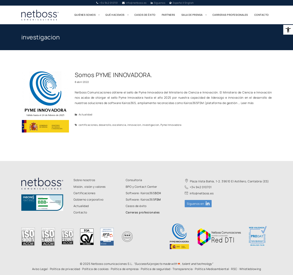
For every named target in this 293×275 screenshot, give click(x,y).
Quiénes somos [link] (88, 15)
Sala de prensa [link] (195, 15)
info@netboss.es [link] (136, 3)
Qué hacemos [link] (118, 15)
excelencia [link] (119, 125)
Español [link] (178, 3)
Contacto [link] (261, 15)
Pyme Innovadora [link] (171, 125)
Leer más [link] (247, 103)
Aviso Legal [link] (40, 269)
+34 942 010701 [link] (108, 3)
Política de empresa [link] (125, 269)
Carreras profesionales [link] (230, 15)
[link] (288, 30)
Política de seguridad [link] (155, 269)
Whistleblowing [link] (250, 269)
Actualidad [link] (85, 114)
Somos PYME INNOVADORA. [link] (113, 75)
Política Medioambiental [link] (212, 269)
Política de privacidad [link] (65, 269)
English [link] (189, 3)
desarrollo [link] (105, 125)
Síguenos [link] (159, 3)
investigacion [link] (150, 125)
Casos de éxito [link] (145, 15)
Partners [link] (168, 15)
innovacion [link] (134, 125)
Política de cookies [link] (95, 269)
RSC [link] (234, 269)
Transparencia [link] (182, 269)
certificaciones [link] (88, 125)
